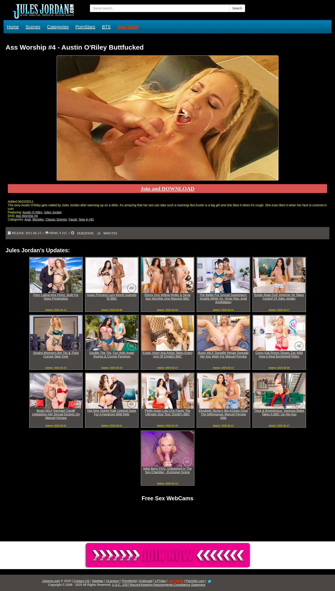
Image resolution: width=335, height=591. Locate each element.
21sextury (113, 581)
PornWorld (129, 581)
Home (13, 26)
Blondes (38, 219)
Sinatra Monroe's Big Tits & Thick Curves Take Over (56, 354)
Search (237, 8)
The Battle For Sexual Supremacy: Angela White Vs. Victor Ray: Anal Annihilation (223, 298)
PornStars (85, 26)
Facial (73, 219)
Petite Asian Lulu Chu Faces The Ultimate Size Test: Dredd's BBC (167, 412)
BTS (106, 26)
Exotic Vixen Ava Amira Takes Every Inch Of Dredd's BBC (167, 354)
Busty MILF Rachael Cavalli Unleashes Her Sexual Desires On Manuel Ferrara (56, 414)
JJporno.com (51, 581)
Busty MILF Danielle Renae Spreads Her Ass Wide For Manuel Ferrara (223, 354)
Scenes (32, 26)
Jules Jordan (53, 212)
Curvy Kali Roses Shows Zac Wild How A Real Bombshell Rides (279, 354)
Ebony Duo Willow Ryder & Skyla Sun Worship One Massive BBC (167, 296)
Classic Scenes (56, 219)
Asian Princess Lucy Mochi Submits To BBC (112, 296)
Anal (28, 219)
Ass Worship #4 (27, 216)
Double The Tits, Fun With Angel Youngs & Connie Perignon (111, 354)
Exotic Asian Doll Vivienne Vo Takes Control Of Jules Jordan (279, 296)
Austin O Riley (32, 212)
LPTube (160, 581)
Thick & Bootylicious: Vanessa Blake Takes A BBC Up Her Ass (279, 412)
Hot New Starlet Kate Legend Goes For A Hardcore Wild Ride (111, 412)
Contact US (81, 581)
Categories (58, 26)
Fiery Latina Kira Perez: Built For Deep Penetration (55, 296)
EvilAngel (145, 581)
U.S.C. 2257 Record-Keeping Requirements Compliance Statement (158, 585)
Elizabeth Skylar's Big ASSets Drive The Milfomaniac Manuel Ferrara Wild (223, 414)
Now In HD (86, 219)
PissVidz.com (195, 581)
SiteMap (97, 581)
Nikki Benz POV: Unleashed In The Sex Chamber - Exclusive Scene (167, 470)
